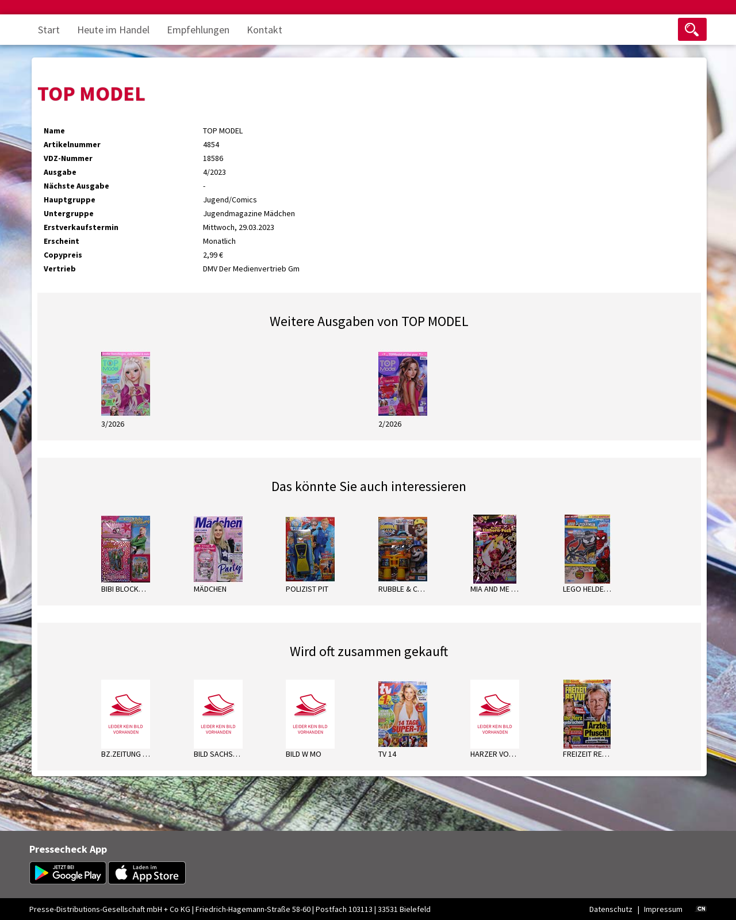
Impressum (663, 909)
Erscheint (61, 241)
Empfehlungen (198, 29)
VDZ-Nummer (68, 158)
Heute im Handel (113, 29)
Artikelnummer (72, 144)
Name (54, 130)
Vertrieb (60, 268)
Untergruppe (69, 213)
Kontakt (264, 29)
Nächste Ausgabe (76, 186)
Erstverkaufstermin (81, 227)
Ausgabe (60, 172)
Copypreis (63, 255)
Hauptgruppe (69, 199)
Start (49, 29)
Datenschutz (610, 909)
